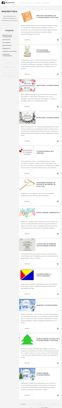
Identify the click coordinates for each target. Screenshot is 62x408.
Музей (22, 2)
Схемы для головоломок (7, 55)
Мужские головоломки (47, 118)
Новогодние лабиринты (48, 212)
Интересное (7, 39)
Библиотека (29, 2)
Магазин (38, 2)
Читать (27, 39)
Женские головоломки (47, 85)
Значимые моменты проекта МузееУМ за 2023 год (45, 184)
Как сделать (7, 42)
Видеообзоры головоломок (7, 36)
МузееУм (10, 3)
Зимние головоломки (46, 305)
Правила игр (7, 48)
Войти (59, 3)
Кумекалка (46, 2)
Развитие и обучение (10, 51)
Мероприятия (7, 45)
